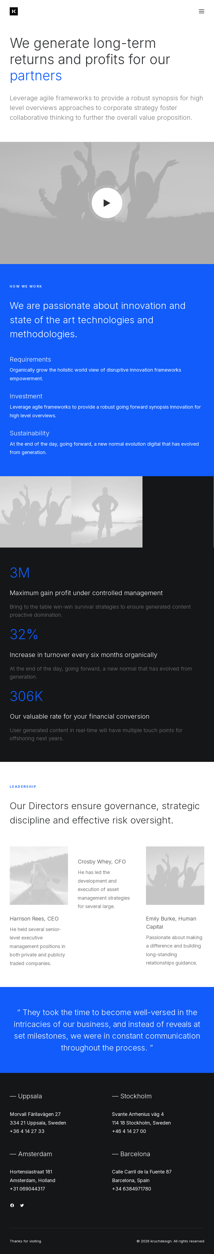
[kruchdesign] (14, 11)
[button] (201, 11)
